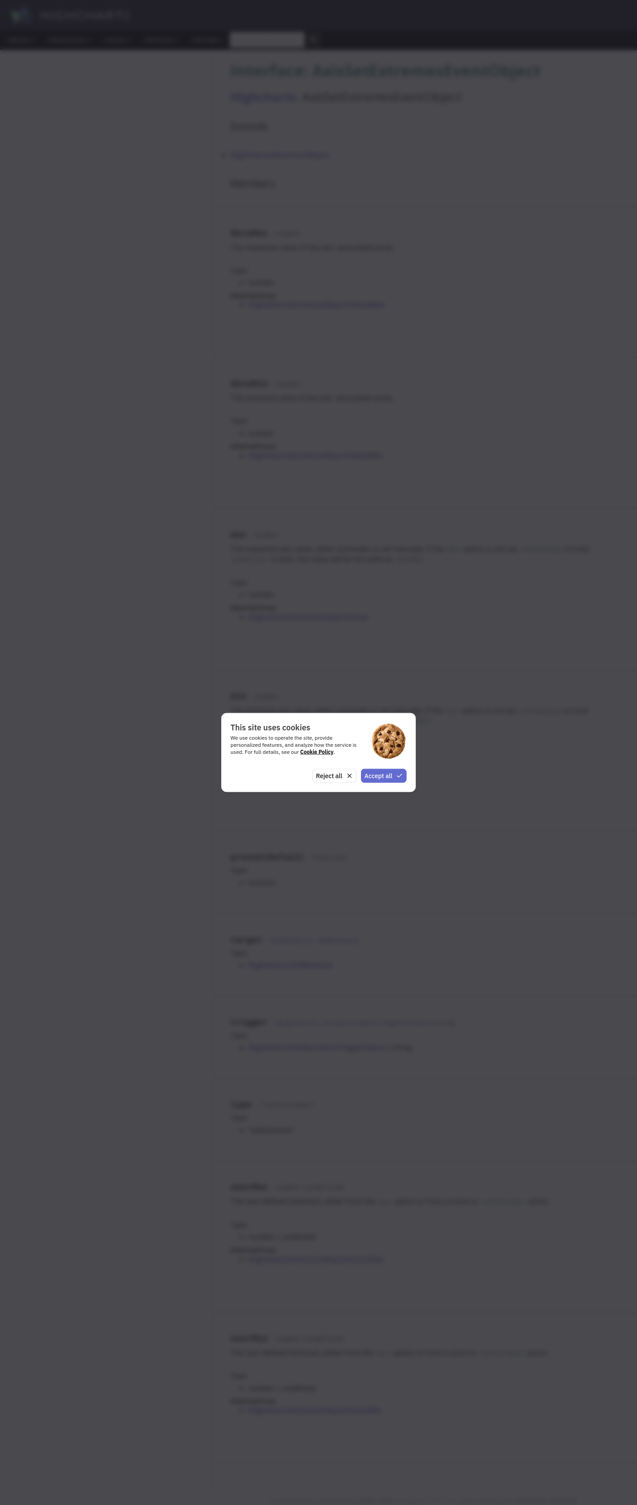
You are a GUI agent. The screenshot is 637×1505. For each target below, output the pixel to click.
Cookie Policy (317, 751)
